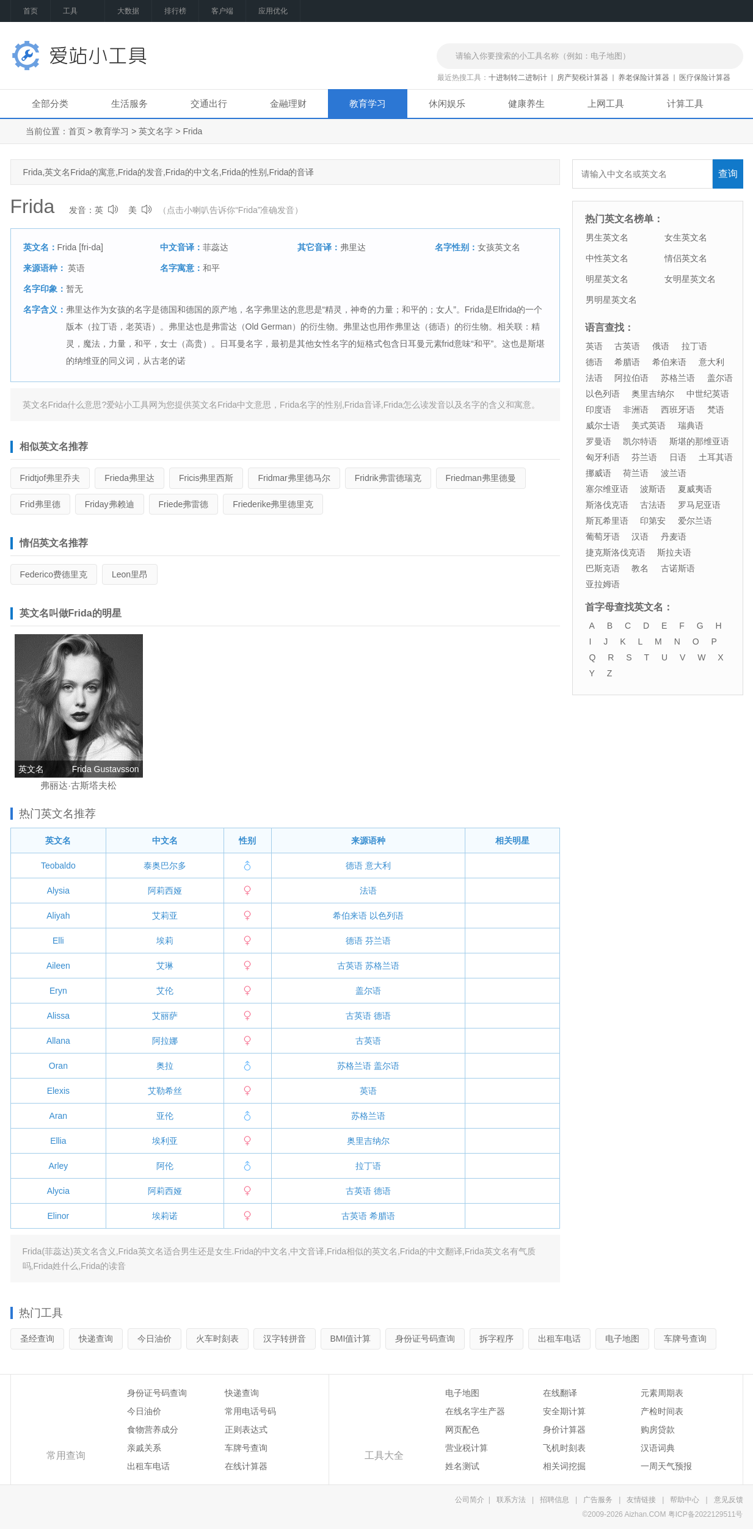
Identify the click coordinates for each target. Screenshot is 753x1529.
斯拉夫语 (674, 552)
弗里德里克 (273, 504)
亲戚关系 (144, 1448)
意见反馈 (728, 1499)
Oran (58, 1066)
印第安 (653, 521)
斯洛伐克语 (607, 505)
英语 (76, 268)
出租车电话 (559, 1338)
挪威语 (598, 473)
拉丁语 (368, 1166)
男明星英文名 (611, 300)
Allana (58, 1041)
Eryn (58, 991)
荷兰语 (636, 473)
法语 (368, 890)
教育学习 (367, 103)
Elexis (58, 1091)
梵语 (715, 409)
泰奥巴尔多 (165, 865)
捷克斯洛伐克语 (616, 552)
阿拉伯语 (631, 378)
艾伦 (164, 991)
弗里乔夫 (50, 478)
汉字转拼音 (284, 1338)
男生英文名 (607, 237)
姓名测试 (462, 1466)
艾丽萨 (165, 1016)
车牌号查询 (685, 1338)
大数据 (128, 11)
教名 (640, 568)
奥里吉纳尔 (368, 1141)
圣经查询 (37, 1338)
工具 (77, 11)
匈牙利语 (603, 457)
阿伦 (164, 1166)
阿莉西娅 (165, 890)
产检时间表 (662, 1411)
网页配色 (462, 1429)
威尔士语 (603, 425)
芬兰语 (378, 940)
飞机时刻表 (564, 1448)
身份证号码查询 (425, 1338)
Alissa (58, 1016)
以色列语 (386, 915)
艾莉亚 (165, 915)
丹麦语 (673, 536)
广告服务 (598, 1499)
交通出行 (209, 103)
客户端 (222, 11)
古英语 (350, 966)
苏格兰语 (382, 966)
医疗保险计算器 (704, 77)
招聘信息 (554, 1499)
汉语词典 (658, 1448)
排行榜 (175, 11)
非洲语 (636, 409)
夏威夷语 (695, 489)
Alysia (58, 890)
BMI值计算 (350, 1338)
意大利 (378, 865)
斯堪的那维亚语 (699, 441)
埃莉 (164, 940)
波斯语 (653, 489)
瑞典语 (691, 425)
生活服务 (129, 103)
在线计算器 (246, 1466)
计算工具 (685, 103)
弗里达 (129, 478)
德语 (354, 865)
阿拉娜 (165, 1041)
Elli (58, 940)
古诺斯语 (678, 568)
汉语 (640, 536)
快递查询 (96, 1338)
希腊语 (382, 1216)
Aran (58, 1116)
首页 (30, 11)
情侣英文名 (685, 258)
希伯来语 (350, 915)
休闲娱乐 (447, 103)
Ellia (58, 1141)
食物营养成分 (152, 1429)
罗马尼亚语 (699, 505)
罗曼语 (598, 441)
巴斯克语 (603, 568)
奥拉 (164, 1066)
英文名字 (156, 131)
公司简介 (469, 1499)
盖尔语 (368, 991)
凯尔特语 (640, 441)
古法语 (653, 505)
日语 (677, 457)
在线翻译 (560, 1393)
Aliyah (58, 915)
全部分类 (50, 103)
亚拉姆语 (603, 584)
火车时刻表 (217, 1338)
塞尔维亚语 (607, 489)
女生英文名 (685, 237)
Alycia (58, 1191)
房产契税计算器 (582, 77)
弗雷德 (184, 504)
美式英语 (648, 425)
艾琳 (164, 966)
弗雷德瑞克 (388, 478)
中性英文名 (607, 258)
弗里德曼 (481, 478)
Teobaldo (58, 865)
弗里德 (40, 504)
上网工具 (605, 103)
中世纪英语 (707, 394)
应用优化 (273, 11)
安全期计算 (564, 1411)
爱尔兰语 (695, 521)
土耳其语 (716, 457)
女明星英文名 (690, 279)
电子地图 (622, 1338)
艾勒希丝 (165, 1091)
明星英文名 (607, 279)
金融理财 (288, 103)
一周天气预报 (666, 1466)
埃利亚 (165, 1141)
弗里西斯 (206, 478)
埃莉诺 (165, 1216)
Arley (58, 1166)
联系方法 (511, 1499)
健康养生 (526, 103)
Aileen (58, 966)
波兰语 (673, 473)
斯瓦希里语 (607, 521)
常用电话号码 (250, 1411)
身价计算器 (564, 1429)
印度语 (598, 409)
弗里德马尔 (294, 478)
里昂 (130, 574)
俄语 (660, 346)
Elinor (58, 1216)
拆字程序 (496, 1338)
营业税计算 (466, 1448)
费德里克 (53, 574)
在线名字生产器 (475, 1411)
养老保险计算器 (643, 77)
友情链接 (641, 1499)
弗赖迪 (109, 504)
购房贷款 (658, 1429)
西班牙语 (678, 409)
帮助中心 (684, 1499)
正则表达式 (246, 1429)
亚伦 (164, 1116)
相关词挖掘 (564, 1466)
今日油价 (154, 1338)
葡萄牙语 (603, 536)
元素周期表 (662, 1393)
